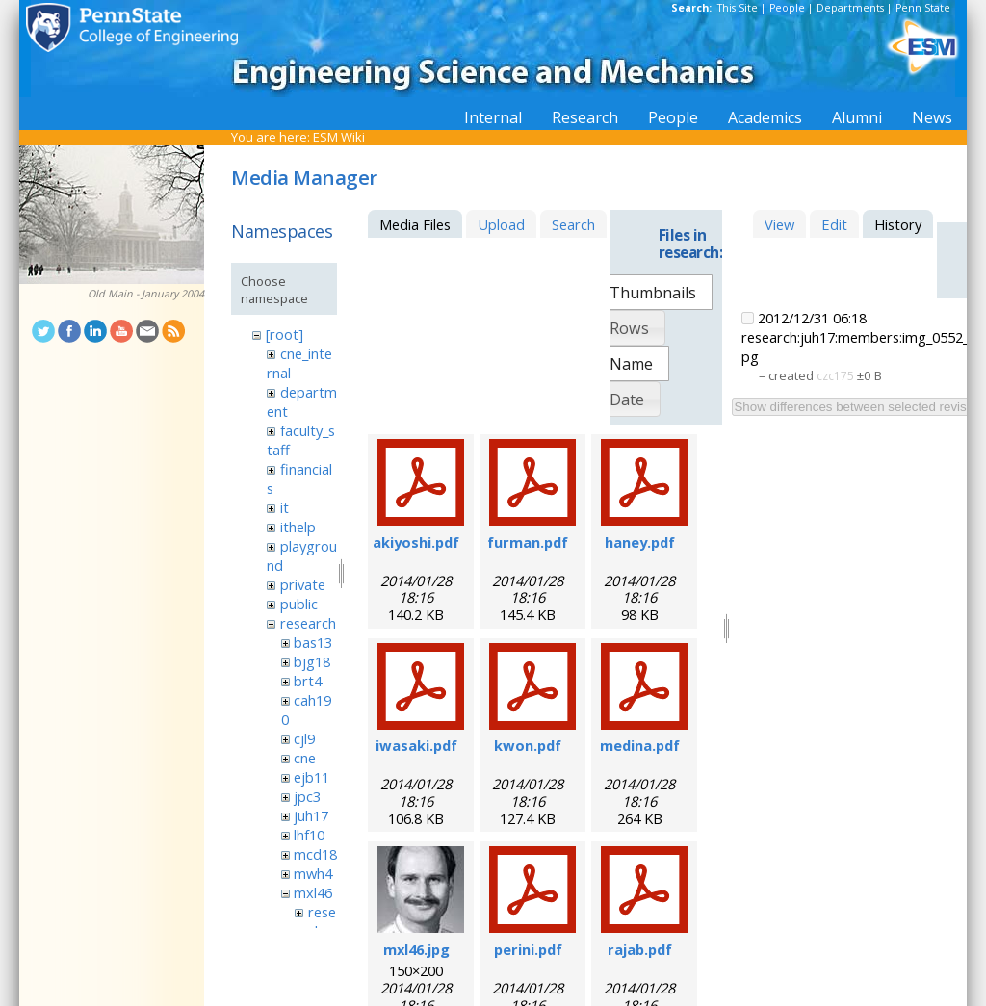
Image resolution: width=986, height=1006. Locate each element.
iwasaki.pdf (416, 745)
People (787, 7)
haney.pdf (640, 542)
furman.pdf (527, 542)
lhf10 (309, 834)
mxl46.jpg (416, 949)
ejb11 (311, 777)
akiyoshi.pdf (416, 542)
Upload (501, 224)
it (284, 507)
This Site (737, 7)
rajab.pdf (640, 949)
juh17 (311, 815)
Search (573, 224)
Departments (850, 7)
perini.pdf (528, 949)
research (308, 622)
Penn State (922, 7)
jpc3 (307, 796)
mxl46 (313, 892)
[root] (284, 334)
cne (305, 757)
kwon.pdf (527, 745)
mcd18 (315, 854)
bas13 (313, 642)
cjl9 (304, 738)
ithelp (298, 526)
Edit (834, 224)
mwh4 (313, 873)
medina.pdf (640, 745)
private (302, 584)
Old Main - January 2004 (146, 293)
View (779, 224)
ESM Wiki (339, 136)
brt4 (308, 680)
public (299, 603)
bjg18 (312, 661)
